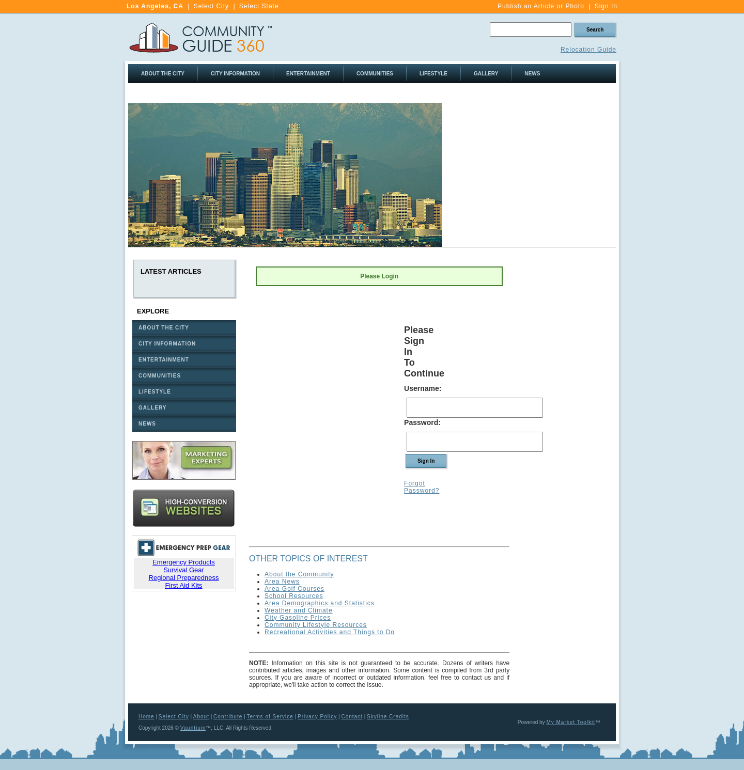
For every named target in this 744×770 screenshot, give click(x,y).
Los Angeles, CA (155, 6)
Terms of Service (269, 716)
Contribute (227, 716)
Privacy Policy (317, 716)
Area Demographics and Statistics (320, 603)
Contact (351, 716)
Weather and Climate (299, 610)
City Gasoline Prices (298, 617)
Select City (211, 6)
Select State (259, 6)
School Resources (294, 596)
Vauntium (193, 728)
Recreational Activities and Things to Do (330, 632)
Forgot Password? (421, 487)
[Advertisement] (529, 175)
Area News (282, 581)
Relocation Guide (588, 49)
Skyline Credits (388, 716)
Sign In (606, 6)
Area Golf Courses (294, 588)
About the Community (299, 574)
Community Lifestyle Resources (316, 624)
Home (146, 716)
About (201, 716)
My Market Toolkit (570, 722)
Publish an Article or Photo (541, 6)
